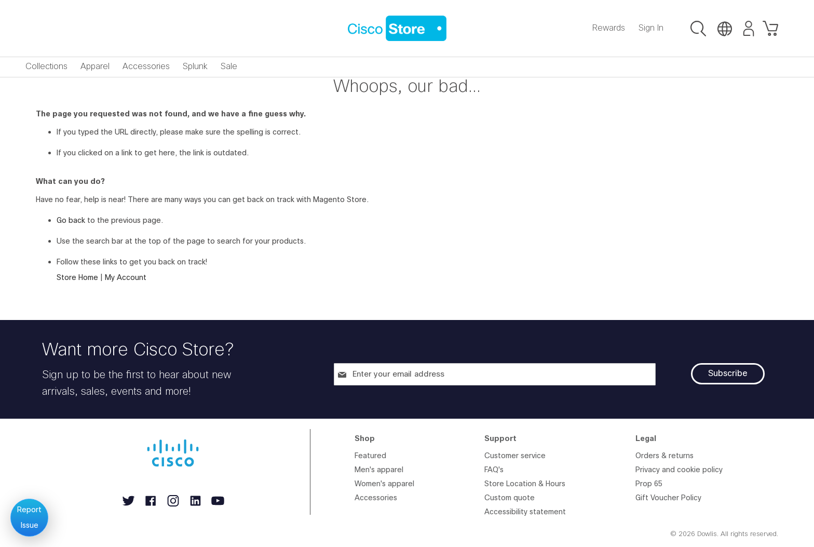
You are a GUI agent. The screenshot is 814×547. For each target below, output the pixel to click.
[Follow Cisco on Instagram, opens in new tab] (174, 507)
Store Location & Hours (524, 484)
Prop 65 (648, 484)
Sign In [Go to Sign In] (651, 28)
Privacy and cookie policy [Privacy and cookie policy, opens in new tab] (679, 470)
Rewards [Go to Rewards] (608, 28)
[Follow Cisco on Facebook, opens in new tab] (151, 507)
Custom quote (509, 498)
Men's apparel (379, 470)
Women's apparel (384, 484)
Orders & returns (664, 456)
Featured (370, 456)
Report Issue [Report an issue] (29, 517)
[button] (698, 30)
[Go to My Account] (744, 30)
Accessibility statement (525, 512)
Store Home (77, 278)
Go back (71, 220)
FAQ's (494, 470)
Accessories (376, 498)
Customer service (515, 456)
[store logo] (397, 28)
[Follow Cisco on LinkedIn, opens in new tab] (196, 507)
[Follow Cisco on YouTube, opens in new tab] (217, 507)
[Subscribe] (728, 373)
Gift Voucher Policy (668, 498)
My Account (125, 278)
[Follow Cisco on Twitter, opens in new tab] (129, 507)
